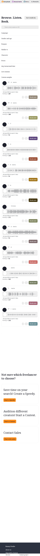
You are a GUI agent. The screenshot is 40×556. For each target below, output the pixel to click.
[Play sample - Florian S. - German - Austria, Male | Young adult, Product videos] (5, 88)
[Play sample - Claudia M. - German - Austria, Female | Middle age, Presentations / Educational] (5, 211)
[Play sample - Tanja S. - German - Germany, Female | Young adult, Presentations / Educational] (5, 253)
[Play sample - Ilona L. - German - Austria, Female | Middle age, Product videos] (5, 170)
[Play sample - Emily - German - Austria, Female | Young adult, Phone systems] (5, 273)
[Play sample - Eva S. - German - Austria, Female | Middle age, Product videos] (5, 232)
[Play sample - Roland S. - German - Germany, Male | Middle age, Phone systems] (5, 191)
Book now (33, 97)
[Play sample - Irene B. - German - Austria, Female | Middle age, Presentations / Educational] (5, 314)
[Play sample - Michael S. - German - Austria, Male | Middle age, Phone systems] (5, 129)
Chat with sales (10, 439)
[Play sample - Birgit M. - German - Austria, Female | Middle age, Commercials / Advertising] (5, 294)
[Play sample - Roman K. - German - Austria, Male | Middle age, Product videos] (5, 108)
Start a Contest (10, 421)
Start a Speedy (10, 400)
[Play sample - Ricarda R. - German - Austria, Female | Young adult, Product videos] (5, 149)
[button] (22, 88)
